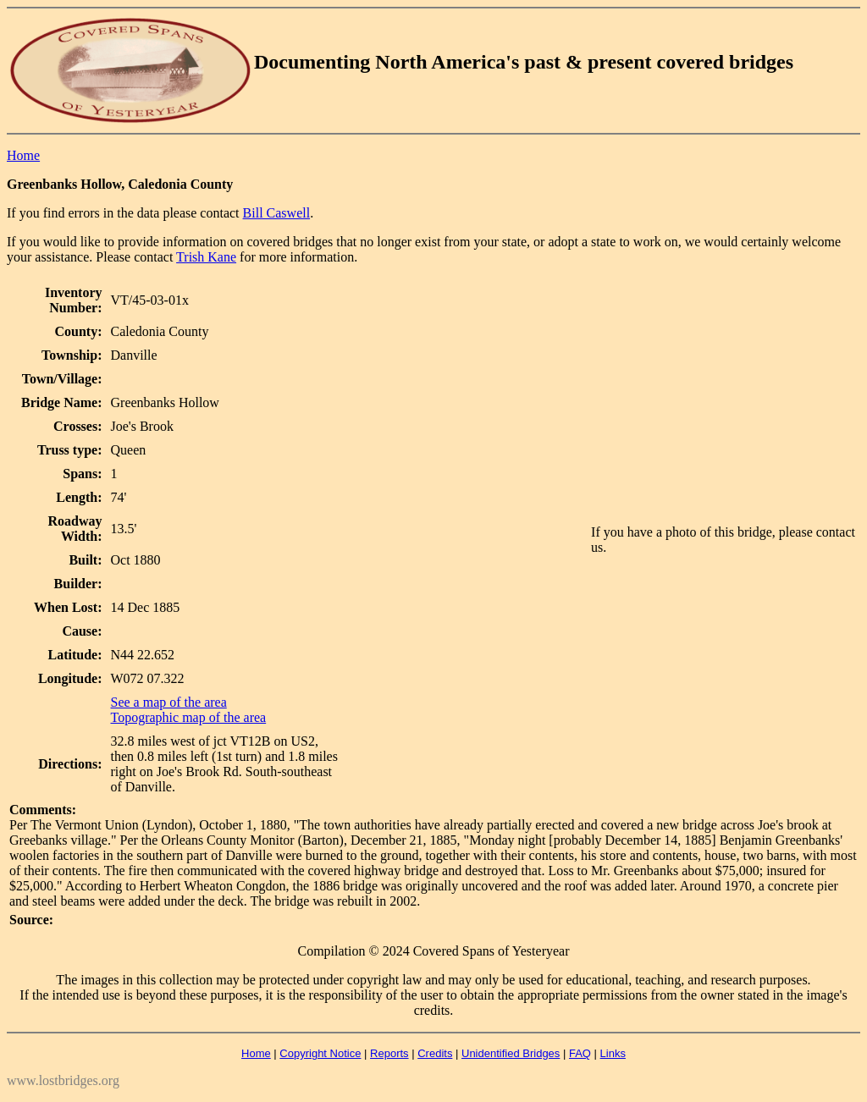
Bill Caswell (277, 213)
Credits (434, 1053)
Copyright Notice (320, 1053)
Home (23, 155)
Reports (389, 1053)
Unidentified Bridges (510, 1053)
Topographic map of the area (189, 717)
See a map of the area (169, 702)
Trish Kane (206, 257)
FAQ (580, 1053)
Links (613, 1053)
